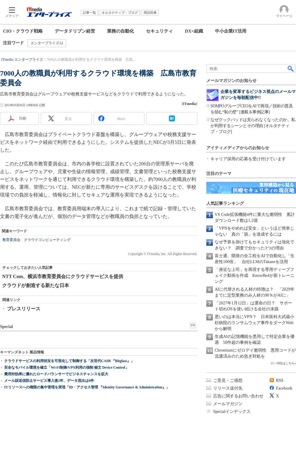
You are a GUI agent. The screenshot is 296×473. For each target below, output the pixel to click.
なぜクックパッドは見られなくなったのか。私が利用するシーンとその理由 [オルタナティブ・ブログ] (252, 126)
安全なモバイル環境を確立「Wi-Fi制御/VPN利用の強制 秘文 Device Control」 (66, 367)
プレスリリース (23, 308)
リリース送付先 (227, 388)
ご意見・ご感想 (227, 380)
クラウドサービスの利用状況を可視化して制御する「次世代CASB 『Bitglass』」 (69, 361)
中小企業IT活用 (231, 31)
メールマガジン (227, 404)
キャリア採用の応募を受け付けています (248, 159)
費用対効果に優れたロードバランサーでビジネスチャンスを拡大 (56, 374)
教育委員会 (11, 240)
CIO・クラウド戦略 (23, 31)
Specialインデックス (232, 411)
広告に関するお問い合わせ (238, 396)
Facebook (284, 388)
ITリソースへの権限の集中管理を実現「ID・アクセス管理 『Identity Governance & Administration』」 (87, 387)
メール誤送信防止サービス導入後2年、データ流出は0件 (49, 381)
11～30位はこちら (283, 363)
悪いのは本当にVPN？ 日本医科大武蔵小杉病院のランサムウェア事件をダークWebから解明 (254, 323)
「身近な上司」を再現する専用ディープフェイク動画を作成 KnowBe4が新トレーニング (255, 275)
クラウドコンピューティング (47, 240)
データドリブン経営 (75, 31)
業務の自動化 (120, 31)
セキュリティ (159, 31)
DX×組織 (194, 31)
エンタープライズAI (46, 43)
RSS (279, 380)
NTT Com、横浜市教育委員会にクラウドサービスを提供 (62, 276)
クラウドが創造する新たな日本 (35, 285)
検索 (290, 68)
